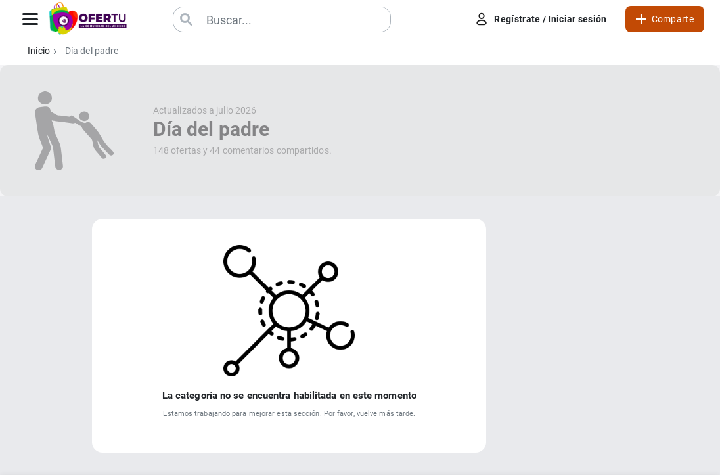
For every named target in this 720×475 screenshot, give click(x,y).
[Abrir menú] (30, 19)
